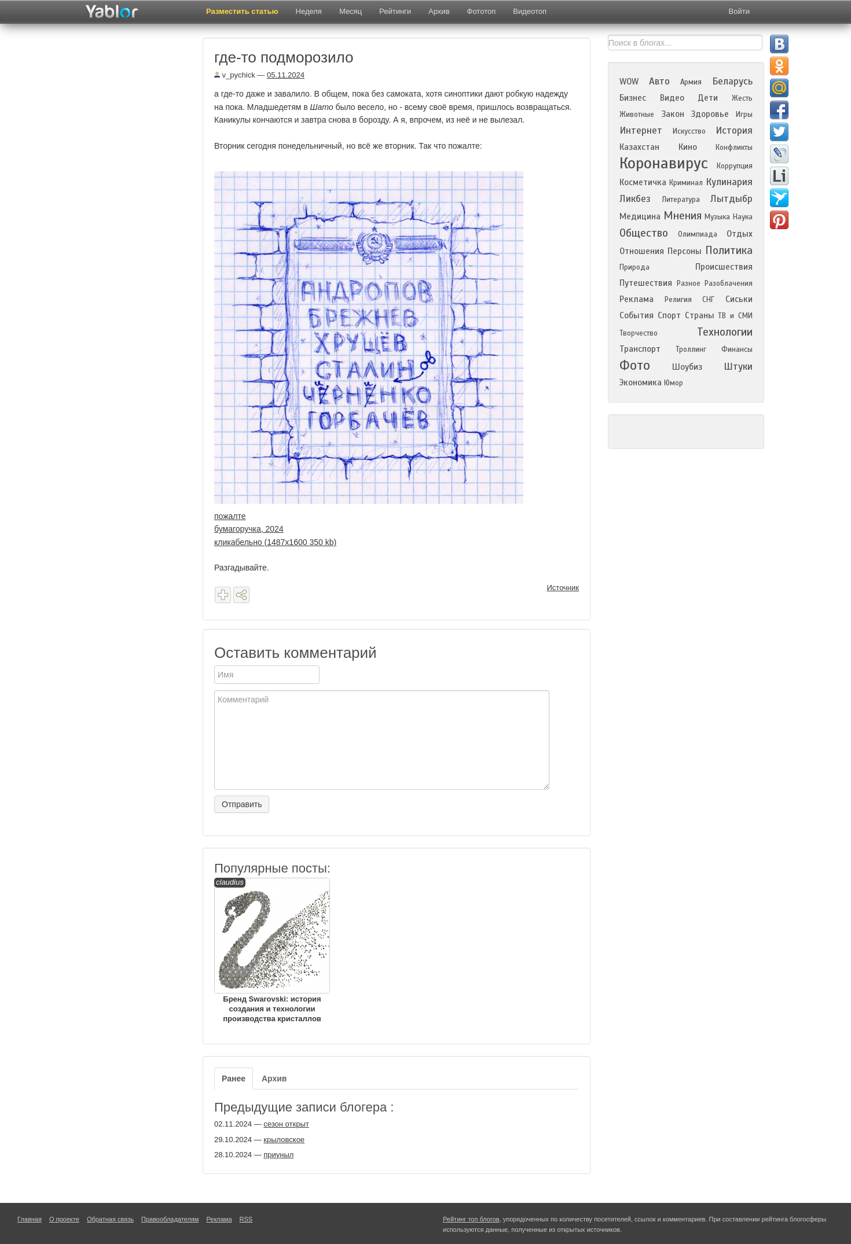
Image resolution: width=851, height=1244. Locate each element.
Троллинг (691, 349)
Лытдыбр (731, 199)
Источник (563, 587)
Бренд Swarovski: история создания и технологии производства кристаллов (272, 950)
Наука (743, 217)
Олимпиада (697, 234)
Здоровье (710, 114)
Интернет (640, 130)
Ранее (233, 1078)
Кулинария (729, 182)
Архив (438, 11)
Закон (672, 114)
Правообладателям (170, 1219)
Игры (744, 114)
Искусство (689, 131)
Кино (687, 147)
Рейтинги (395, 11)
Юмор (673, 383)
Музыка (717, 217)
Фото (634, 365)
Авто (659, 81)
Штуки (738, 366)
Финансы (737, 349)
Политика (729, 250)
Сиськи (739, 299)
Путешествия (645, 283)
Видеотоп (529, 11)
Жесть (742, 98)
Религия (678, 299)
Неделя (309, 11)
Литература (681, 199)
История (734, 130)
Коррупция (735, 166)
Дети (708, 98)
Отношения (641, 251)
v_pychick (234, 75)
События (636, 315)
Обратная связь (110, 1219)
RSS (246, 1219)
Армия (691, 82)
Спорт (669, 315)
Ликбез (635, 199)
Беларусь (732, 81)
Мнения (682, 215)
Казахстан (639, 147)
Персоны (684, 251)
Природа (634, 267)
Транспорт (640, 349)
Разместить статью (242, 11)
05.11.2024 (286, 75)
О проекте (64, 1219)
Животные (636, 114)
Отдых (740, 234)
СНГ (708, 299)
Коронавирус (663, 163)
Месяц (350, 11)
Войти (739, 11)
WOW (629, 81)
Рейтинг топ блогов (471, 1219)
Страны (699, 315)
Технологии (725, 331)
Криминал (686, 182)
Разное (688, 283)
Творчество (638, 333)
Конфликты (734, 147)
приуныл (278, 1154)
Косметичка (642, 182)
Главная (29, 1219)
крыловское (284, 1139)
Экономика (640, 382)
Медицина (640, 216)
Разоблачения (729, 283)
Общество (643, 233)
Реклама (636, 299)
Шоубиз (687, 367)
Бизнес (632, 98)
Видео (672, 98)
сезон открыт (286, 1124)
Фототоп (481, 11)
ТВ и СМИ (735, 316)
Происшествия (724, 267)
